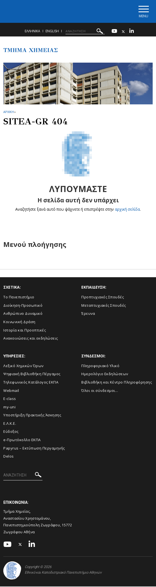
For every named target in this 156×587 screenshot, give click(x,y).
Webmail (11, 390)
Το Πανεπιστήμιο (18, 297)
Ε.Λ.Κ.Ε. (9, 423)
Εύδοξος (11, 431)
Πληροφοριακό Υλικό (100, 366)
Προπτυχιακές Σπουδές (102, 297)
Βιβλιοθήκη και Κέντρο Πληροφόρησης (116, 382)
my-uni (9, 407)
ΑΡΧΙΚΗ (8, 112)
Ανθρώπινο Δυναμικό (22, 313)
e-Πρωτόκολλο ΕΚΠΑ (22, 440)
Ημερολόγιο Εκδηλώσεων (104, 374)
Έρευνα (88, 313)
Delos (8, 456)
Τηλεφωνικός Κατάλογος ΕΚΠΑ (30, 382)
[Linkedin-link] (131, 32)
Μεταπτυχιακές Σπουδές (103, 305)
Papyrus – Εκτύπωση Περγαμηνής (34, 448)
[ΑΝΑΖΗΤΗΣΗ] (85, 31)
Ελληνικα (32, 31)
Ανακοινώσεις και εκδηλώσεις (30, 338)
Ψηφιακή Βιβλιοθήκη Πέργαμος (32, 374)
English (52, 31)
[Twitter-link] (123, 32)
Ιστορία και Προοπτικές (24, 330)
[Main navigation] (143, 11)
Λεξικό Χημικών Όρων (23, 366)
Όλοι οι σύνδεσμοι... (99, 390)
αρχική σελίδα (127, 209)
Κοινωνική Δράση (19, 322)
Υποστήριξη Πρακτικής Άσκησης (32, 415)
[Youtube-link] (114, 32)
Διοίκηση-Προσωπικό (22, 305)
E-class (9, 398)
